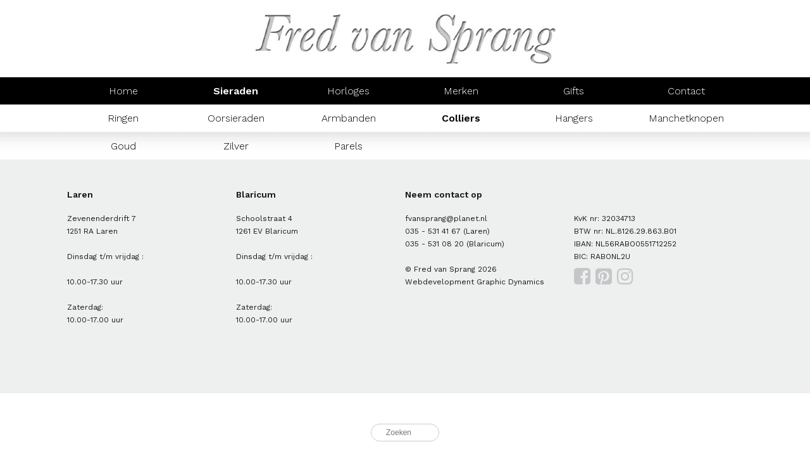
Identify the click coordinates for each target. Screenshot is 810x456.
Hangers (574, 118)
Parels (348, 146)
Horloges (348, 91)
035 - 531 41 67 (433, 231)
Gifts (573, 91)
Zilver (236, 146)
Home (123, 91)
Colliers (461, 118)
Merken (461, 91)
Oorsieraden (236, 118)
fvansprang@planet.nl (446, 218)
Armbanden (348, 118)
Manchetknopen (686, 118)
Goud (123, 146)
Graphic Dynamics (510, 281)
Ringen (123, 118)
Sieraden (235, 91)
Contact (686, 91)
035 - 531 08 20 (434, 243)
